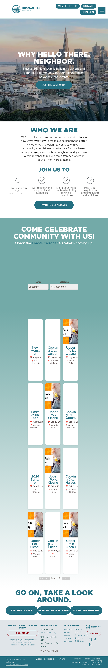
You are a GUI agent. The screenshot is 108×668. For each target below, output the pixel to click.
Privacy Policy (96, 661)
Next (66, 578)
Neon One (60, 659)
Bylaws (77, 659)
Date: (38, 282)
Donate (67, 639)
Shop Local (80, 635)
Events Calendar (45, 243)
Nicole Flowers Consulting (17, 665)
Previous (44, 578)
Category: (64, 282)
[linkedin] (90, 644)
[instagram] (90, 639)
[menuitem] (67, 6)
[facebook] (95, 639)
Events (67, 636)
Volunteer (68, 642)
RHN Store (80, 641)
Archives (79, 638)
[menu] (101, 10)
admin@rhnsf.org (48, 633)
